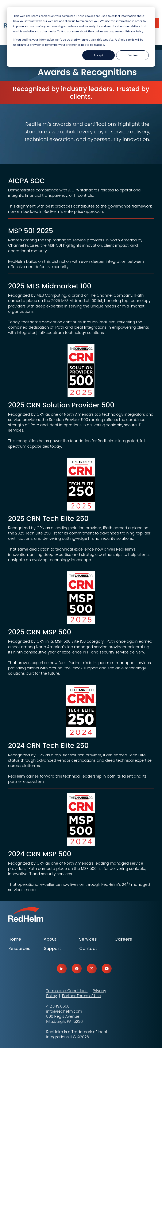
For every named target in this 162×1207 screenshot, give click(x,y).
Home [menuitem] (14, 1098)
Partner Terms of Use (81, 1154)
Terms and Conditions (67, 1149)
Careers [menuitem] (123, 1098)
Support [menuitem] (52, 1107)
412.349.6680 (58, 1164)
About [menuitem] (50, 1098)
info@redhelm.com (64, 1170)
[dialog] (81, 37)
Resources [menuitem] (19, 1107)
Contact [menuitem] (88, 1107)
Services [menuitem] (88, 1098)
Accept (98, 55)
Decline (133, 55)
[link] (62, 1127)
